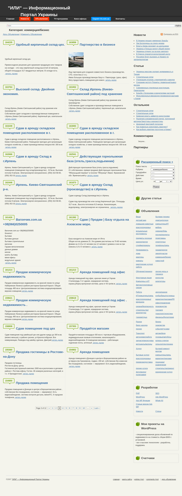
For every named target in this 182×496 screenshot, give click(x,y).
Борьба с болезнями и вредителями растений (155, 93)
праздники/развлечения (160, 363)
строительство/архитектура (142, 311)
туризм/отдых (141, 317)
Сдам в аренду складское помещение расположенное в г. (29, 130)
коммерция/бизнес (163, 257)
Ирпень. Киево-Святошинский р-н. (32, 187)
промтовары (160, 238)
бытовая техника (162, 217)
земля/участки (161, 253)
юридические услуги (163, 372)
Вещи (138, 217)
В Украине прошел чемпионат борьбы (152, 41)
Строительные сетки (144, 77)
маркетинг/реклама (163, 358)
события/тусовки (162, 329)
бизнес (158, 322)
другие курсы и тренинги (161, 272)
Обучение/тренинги (144, 271)
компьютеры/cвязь (163, 355)
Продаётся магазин (94, 328)
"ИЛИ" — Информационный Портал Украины (39, 9)
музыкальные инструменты (141, 232)
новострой (159, 261)
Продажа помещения (32, 383)
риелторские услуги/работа (144, 265)
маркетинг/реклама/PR (164, 299)
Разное (139, 322)
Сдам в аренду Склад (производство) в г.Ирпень (90, 187)
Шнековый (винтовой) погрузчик (149, 124)
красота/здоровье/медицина (143, 300)
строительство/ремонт (164, 368)
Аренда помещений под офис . (103, 300)
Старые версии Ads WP (144, 405)
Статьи (158, 411)
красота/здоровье (143, 227)
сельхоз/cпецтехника (164, 344)
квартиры (140, 257)
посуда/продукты (162, 235)
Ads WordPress (161, 397)
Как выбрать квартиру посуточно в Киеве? (153, 129)
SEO (157, 393)
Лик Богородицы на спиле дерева (150, 43)
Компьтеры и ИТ (142, 281)
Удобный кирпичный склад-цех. (40, 44)
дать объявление (169, 479)
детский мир (141, 220)
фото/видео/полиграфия (141, 373)
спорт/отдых (160, 242)
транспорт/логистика (164, 314)
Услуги (138, 349)
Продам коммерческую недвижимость (27, 274)
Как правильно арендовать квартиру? (152, 127)
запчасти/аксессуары (145, 341)
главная (116, 479)
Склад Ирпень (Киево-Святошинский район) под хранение (94, 92)
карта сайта (127, 479)
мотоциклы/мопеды (144, 344)
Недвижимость (142, 250)
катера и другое (162, 341)
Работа (139, 292)
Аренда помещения (94, 352)
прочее (139, 329)
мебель (158, 227)
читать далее (11, 74)
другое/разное (161, 292)
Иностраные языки (144, 278)
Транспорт (140, 333)
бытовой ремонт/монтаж (162, 350)
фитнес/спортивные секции (144, 286)
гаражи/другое (161, 250)
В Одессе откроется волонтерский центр (153, 54)
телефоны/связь (162, 245)
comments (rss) (152, 479)
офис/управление (162, 303)
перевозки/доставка (144, 362)
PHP (138, 393)
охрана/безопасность (145, 306)
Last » (97, 408)
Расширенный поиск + (157, 161)
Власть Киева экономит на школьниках (152, 46)
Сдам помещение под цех (35, 328)
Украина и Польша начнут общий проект (153, 49)
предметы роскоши (144, 238)
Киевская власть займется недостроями (153, 116)
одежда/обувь (161, 231)
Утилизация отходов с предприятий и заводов (155, 80)
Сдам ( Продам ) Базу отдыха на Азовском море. (98, 222)
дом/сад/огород (161, 220)
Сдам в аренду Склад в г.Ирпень (27, 159)
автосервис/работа (144, 337)
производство (161, 306)
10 (84, 408)
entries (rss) (139, 479)
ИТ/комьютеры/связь (144, 296)
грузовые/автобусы (163, 337)
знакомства (160, 325)
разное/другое (142, 242)
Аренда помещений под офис (102, 272)
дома (138, 253)
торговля (159, 310)
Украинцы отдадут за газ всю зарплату (152, 51)
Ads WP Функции (143, 401)
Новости (139, 411)
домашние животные (144, 224)
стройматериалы (143, 245)
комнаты (139, 261)
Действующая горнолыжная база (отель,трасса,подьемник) (95, 159)
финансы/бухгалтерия (164, 317)
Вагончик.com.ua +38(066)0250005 (22, 222)
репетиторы (160, 281)
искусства (159, 278)
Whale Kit (159, 401)
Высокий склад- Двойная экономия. (28, 92)
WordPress (140, 397)
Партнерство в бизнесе (97, 44)
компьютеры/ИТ (162, 224)
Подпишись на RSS (171, 34)
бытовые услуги (142, 355)
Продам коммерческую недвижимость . (27, 302)
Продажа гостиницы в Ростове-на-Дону (33, 354)
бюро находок (141, 325)
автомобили (160, 333)
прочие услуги (142, 368)
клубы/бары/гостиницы (164, 296)
